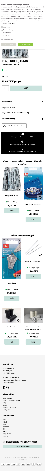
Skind (5, 422)
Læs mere (11, 23)
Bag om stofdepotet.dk (11, 400)
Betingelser (7, 410)
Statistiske (6, 35)
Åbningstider (7, 398)
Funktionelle (7, 33)
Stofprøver (7, 434)
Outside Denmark (9, 407)
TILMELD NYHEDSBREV (22, 446)
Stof (4, 420)
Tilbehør (6, 427)
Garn (4, 424)
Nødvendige (7, 27)
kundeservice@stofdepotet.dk (14, 380)
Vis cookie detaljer (7, 39)
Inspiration (7, 436)
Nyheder (6, 429)
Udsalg (5, 431)
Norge (5, 405)
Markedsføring (8, 30)
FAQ (4, 403)
